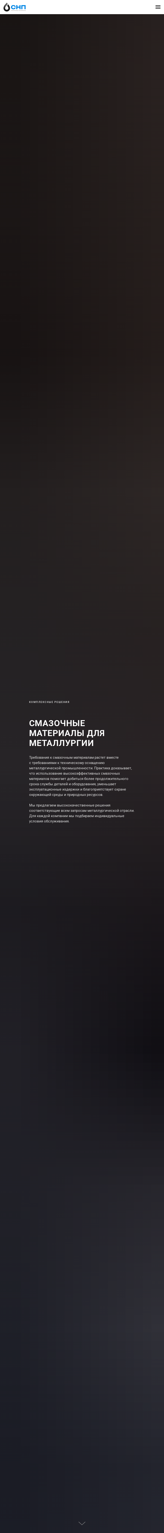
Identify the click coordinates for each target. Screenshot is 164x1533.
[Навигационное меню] (158, 7)
